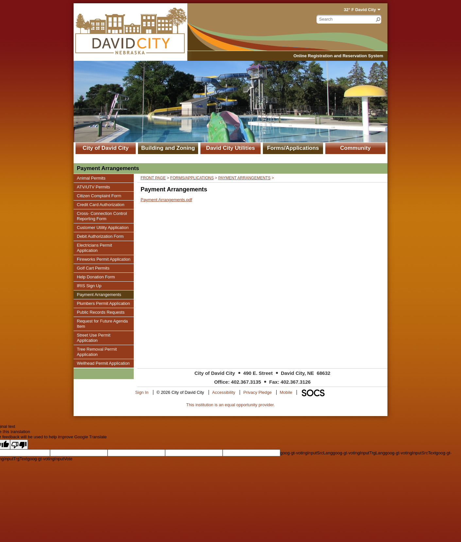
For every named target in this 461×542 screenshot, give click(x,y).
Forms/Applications (293, 148)
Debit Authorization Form (100, 236)
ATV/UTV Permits (93, 186)
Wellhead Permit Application (103, 363)
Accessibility (223, 392)
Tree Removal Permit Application (97, 351)
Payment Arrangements (99, 294)
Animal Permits (91, 178)
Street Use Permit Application (94, 337)
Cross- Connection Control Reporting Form (102, 216)
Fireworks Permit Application (103, 259)
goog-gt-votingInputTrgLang (359, 452)
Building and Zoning (168, 148)
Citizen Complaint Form (99, 195)
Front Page (153, 178)
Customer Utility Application (102, 227)
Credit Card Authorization (100, 204)
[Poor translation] (19, 444)
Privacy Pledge (257, 392)
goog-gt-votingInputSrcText (410, 452)
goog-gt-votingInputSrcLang (306, 452)
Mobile (286, 392)
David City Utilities (230, 148)
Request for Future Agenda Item (102, 323)
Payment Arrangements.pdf (166, 199)
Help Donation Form (96, 276)
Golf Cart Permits (93, 268)
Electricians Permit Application (94, 247)
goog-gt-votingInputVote (49, 458)
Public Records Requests (101, 312)
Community (355, 148)
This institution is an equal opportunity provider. (230, 404)
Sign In (141, 392)
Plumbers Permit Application (103, 303)
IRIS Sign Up (89, 285)
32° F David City (360, 9)
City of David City (106, 148)
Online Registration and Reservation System (338, 55)
